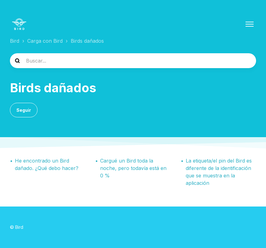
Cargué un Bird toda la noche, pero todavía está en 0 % (133, 168)
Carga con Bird (45, 41)
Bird (14, 41)
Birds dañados (87, 41)
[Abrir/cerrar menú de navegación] (249, 24)
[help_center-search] (133, 60)
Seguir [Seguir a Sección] (23, 110)
